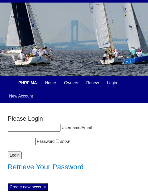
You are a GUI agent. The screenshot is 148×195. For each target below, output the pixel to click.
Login (112, 83)
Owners (71, 83)
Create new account (28, 187)
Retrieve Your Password (46, 167)
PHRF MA (27, 83)
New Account (21, 96)
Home (50, 83)
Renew (92, 83)
